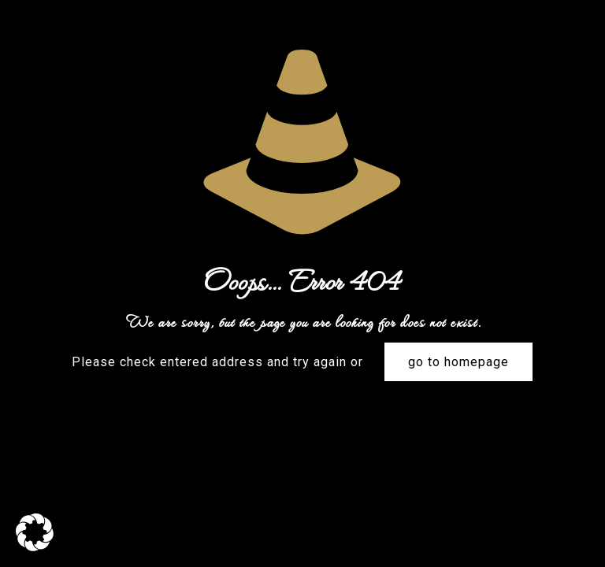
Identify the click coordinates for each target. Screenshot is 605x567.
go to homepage (458, 361)
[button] (34, 532)
